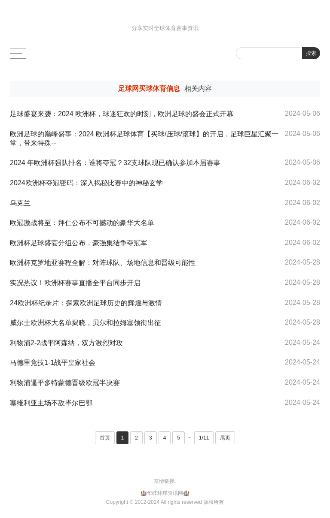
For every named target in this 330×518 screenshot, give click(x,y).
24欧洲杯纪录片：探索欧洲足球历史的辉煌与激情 (86, 303)
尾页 (225, 438)
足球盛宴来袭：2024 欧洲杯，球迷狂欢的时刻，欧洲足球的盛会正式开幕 (121, 113)
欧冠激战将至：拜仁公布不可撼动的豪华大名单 (82, 222)
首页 (105, 438)
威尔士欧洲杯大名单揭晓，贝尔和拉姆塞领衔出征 (85, 322)
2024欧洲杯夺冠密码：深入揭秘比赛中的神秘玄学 (86, 183)
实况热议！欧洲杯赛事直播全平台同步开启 (75, 282)
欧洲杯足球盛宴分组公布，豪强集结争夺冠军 (78, 243)
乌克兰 (20, 203)
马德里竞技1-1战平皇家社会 (52, 362)
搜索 (311, 53)
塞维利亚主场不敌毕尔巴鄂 (51, 403)
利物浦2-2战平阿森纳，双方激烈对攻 (66, 342)
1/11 (204, 438)
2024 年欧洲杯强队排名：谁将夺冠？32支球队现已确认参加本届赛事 (115, 162)
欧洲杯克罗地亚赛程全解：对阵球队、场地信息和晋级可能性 (103, 262)
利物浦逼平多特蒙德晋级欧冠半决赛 (65, 382)
